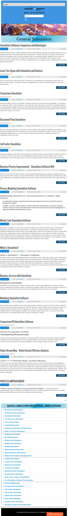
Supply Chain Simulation (12, 462)
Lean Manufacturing (11, 425)
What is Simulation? (9, 248)
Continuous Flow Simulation (14, 413)
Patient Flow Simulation (12, 440)
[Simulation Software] (34, 10)
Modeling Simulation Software (14, 298)
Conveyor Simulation (11, 468)
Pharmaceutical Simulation (13, 449)
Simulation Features (11, 504)
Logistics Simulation (11, 459)
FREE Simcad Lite (55, 514)
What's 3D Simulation (11, 456)
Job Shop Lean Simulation (13, 419)
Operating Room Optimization (14, 452)
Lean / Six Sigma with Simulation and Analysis (21, 71)
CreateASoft (19, 49)
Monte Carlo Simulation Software (15, 220)
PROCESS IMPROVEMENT (12, 381)
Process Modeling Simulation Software (18, 188)
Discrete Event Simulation (13, 501)
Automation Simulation (12, 416)
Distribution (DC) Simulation (14, 471)
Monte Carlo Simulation (12, 495)
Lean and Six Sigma (11, 422)
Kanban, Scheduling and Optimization (17, 428)
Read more (61, 65)
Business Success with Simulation (15, 276)
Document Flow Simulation (12, 119)
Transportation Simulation (13, 474)
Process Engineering (11, 483)
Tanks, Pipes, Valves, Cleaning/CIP (16, 477)
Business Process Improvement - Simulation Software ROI (27, 166)
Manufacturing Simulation (13, 410)
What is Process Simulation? (14, 431)
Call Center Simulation (10, 144)
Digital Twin (27, 456)
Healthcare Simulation (11, 434)
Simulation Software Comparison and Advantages (23, 45)
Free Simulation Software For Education (18, 480)
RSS (65, 400)
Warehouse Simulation (12, 465)
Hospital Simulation (11, 446)
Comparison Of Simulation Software (16, 321)
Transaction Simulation (11, 93)
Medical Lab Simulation (12, 443)
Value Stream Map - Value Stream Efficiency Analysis (24, 350)
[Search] (34, 16)
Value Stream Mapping (12, 498)
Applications (26, 504)
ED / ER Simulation (10, 437)
